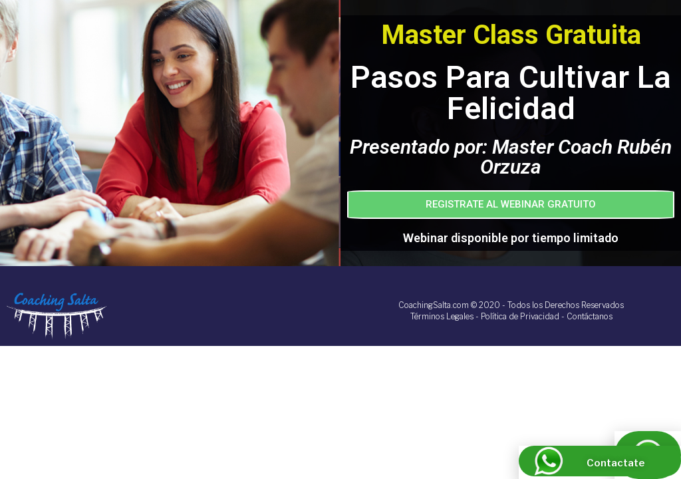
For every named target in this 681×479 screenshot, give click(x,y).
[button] (510, 204)
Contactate (615, 463)
